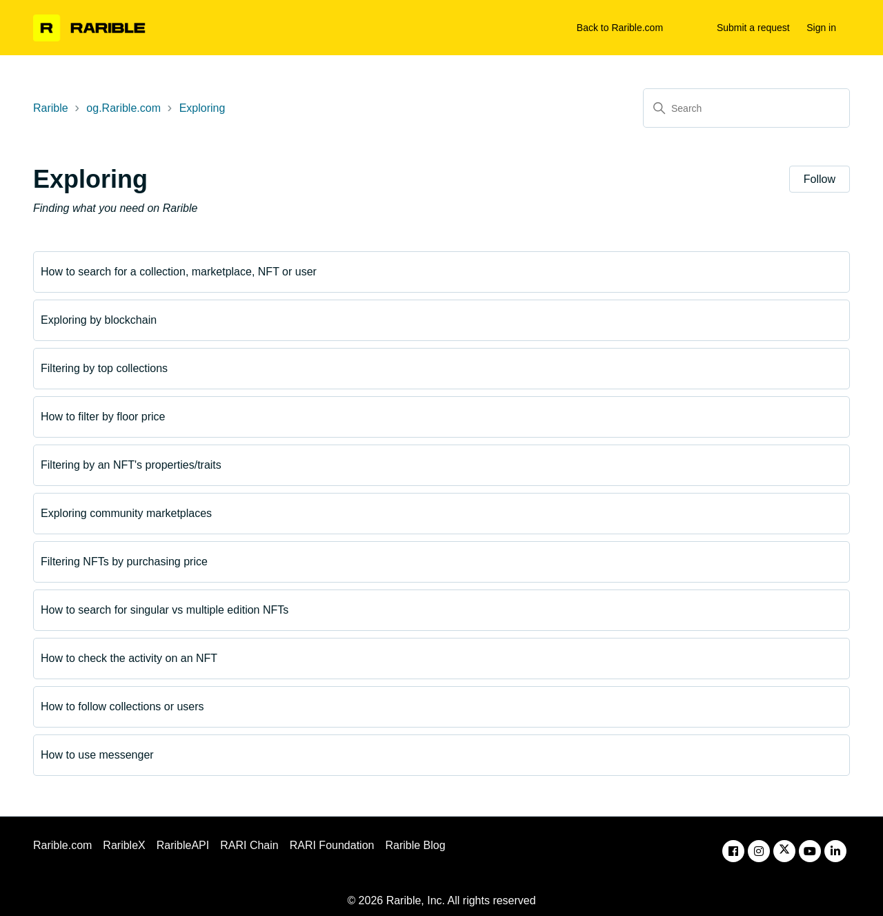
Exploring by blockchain (99, 320)
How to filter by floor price (103, 416)
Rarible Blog (415, 845)
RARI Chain (249, 845)
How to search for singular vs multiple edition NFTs (164, 610)
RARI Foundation (332, 845)
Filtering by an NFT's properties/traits (131, 465)
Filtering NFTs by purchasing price (124, 561)
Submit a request (753, 27)
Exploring (202, 108)
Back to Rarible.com (620, 27)
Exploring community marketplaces (126, 513)
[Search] (746, 108)
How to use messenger (97, 755)
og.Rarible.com (123, 108)
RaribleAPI (183, 845)
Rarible (50, 108)
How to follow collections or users (122, 706)
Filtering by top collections (104, 368)
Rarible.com (62, 845)
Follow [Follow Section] (819, 179)
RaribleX (124, 845)
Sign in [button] (821, 27)
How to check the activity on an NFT (129, 658)
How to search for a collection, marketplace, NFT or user (179, 271)
